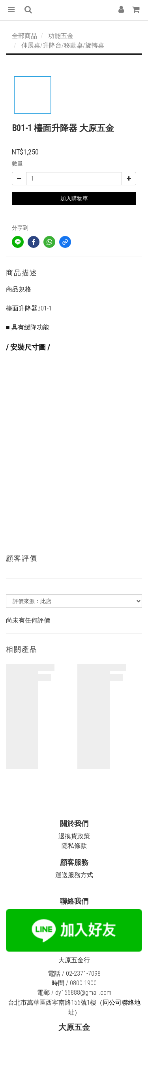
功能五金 (60, 36)
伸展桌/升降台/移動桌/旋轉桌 (62, 45)
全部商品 (24, 36)
